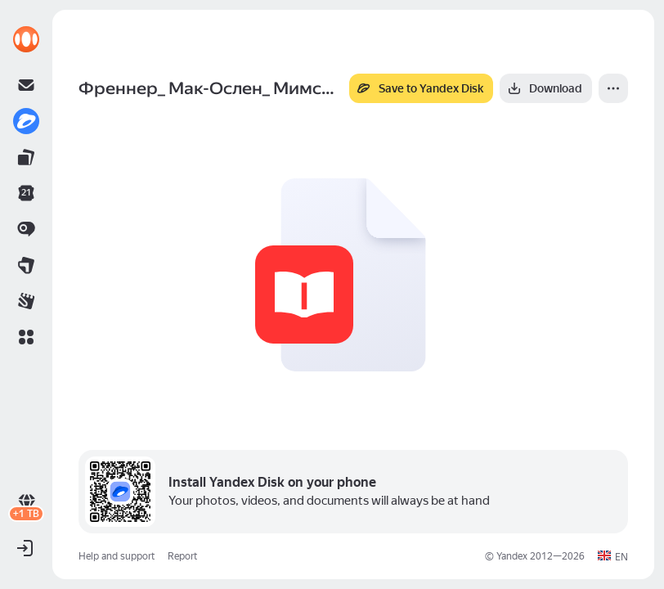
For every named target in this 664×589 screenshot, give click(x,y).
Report (182, 556)
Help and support (117, 556)
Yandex (511, 556)
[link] (26, 39)
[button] (26, 337)
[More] (613, 88)
